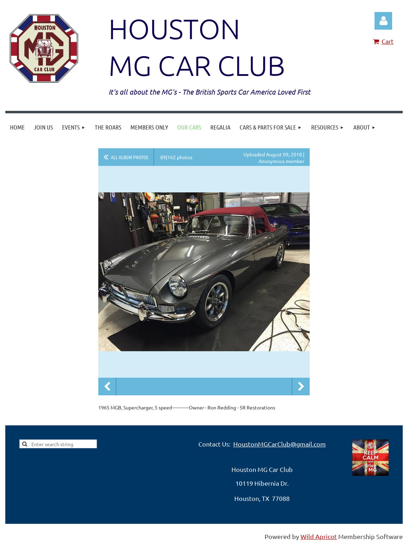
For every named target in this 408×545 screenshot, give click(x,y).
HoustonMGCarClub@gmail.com (279, 444)
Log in (383, 21)
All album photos (129, 157)
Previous (107, 386)
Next (301, 386)
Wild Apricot (319, 536)
